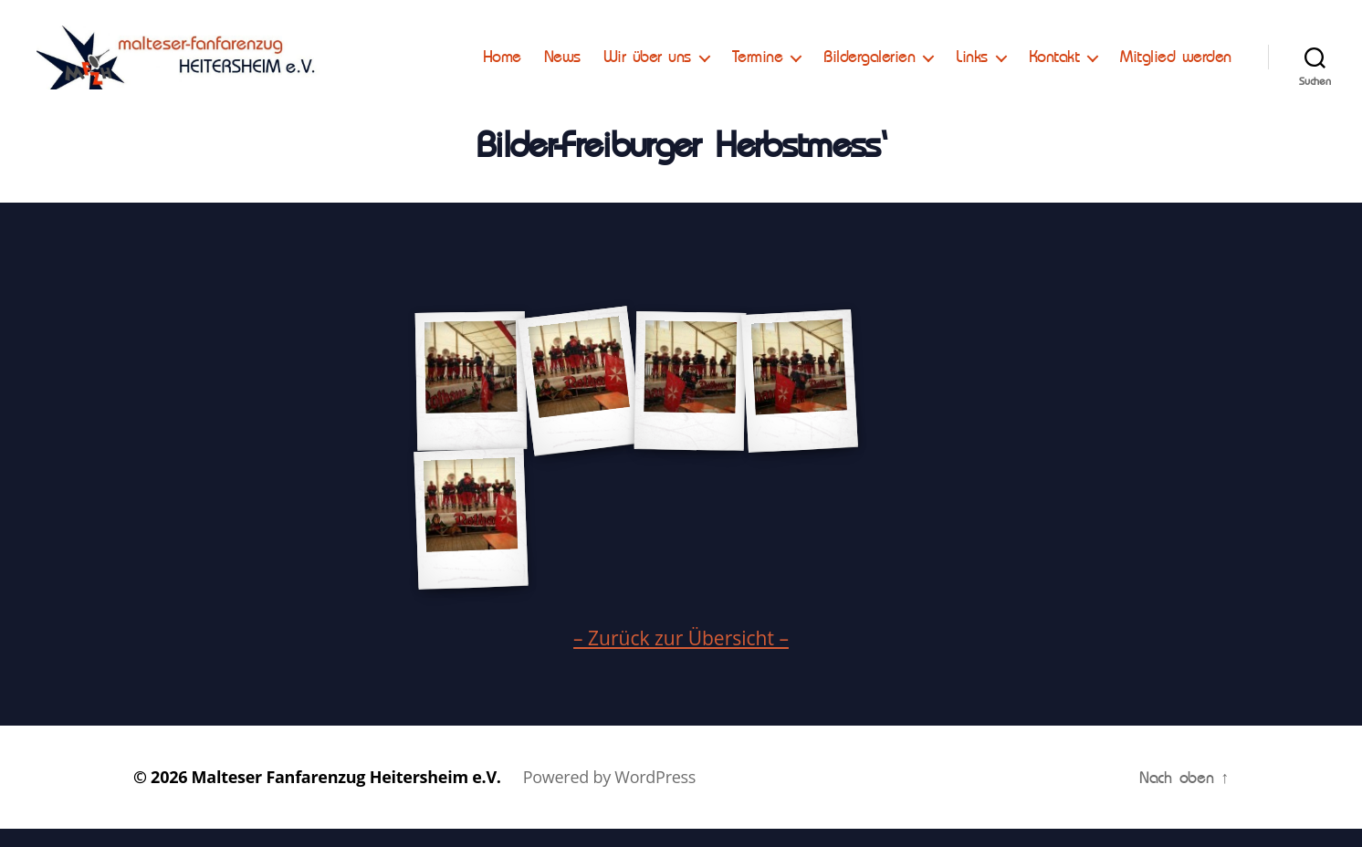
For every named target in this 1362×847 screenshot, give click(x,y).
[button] (29, 27)
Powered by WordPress (609, 795)
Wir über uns (647, 66)
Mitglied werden (1175, 66)
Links (972, 66)
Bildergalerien (869, 66)
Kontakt (1054, 66)
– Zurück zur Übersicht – (681, 656)
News (562, 66)
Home (502, 66)
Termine (757, 66)
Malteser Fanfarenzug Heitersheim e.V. (346, 795)
